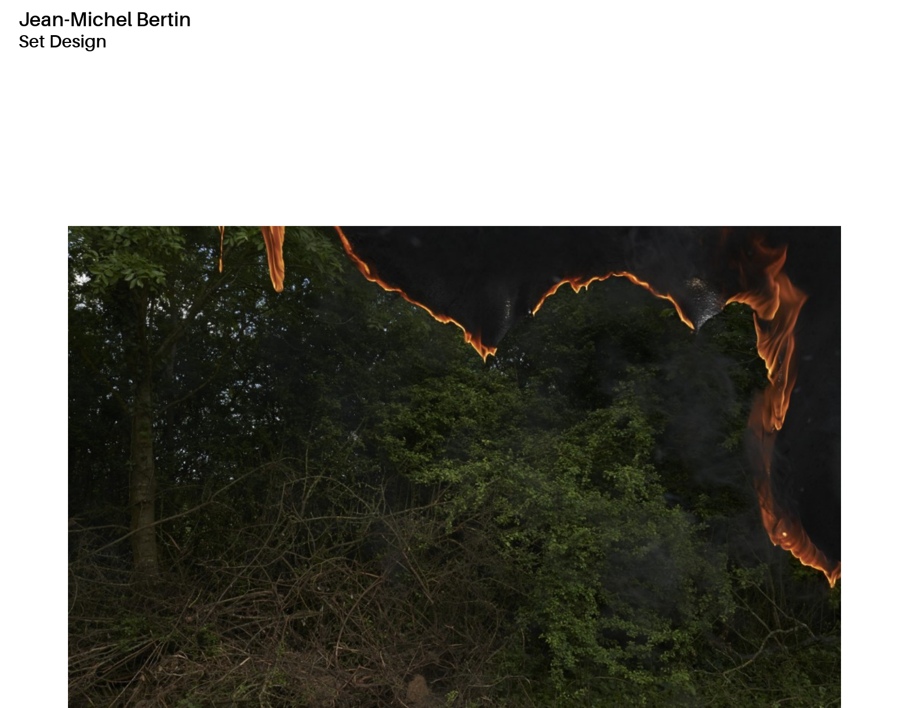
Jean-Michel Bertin (104, 19)
